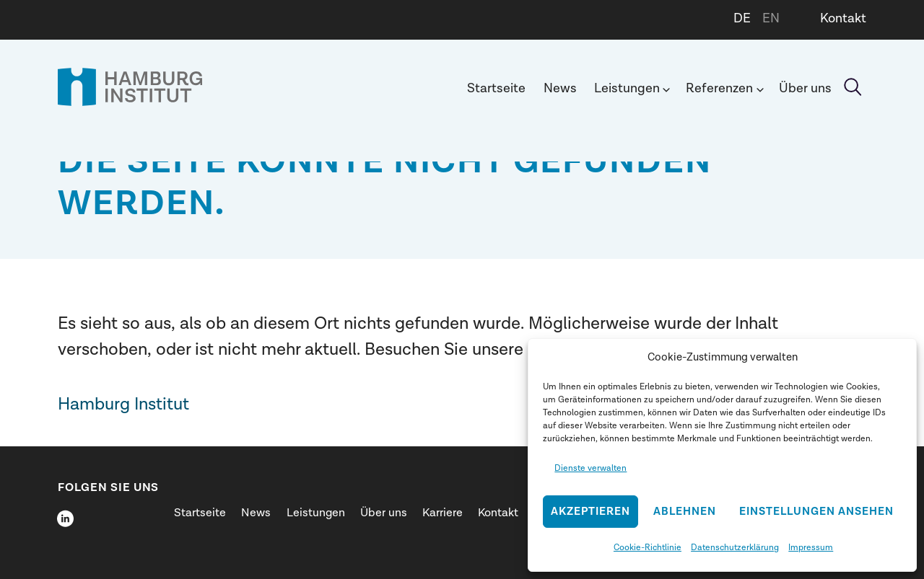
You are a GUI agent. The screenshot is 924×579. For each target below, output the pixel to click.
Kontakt (843, 18)
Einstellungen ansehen (816, 511)
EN (771, 18)
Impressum (810, 547)
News (560, 88)
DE (742, 18)
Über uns (805, 88)
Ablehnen (684, 511)
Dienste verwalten (590, 468)
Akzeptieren (590, 511)
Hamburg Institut (123, 404)
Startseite (496, 88)
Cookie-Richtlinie (647, 547)
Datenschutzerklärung (735, 547)
